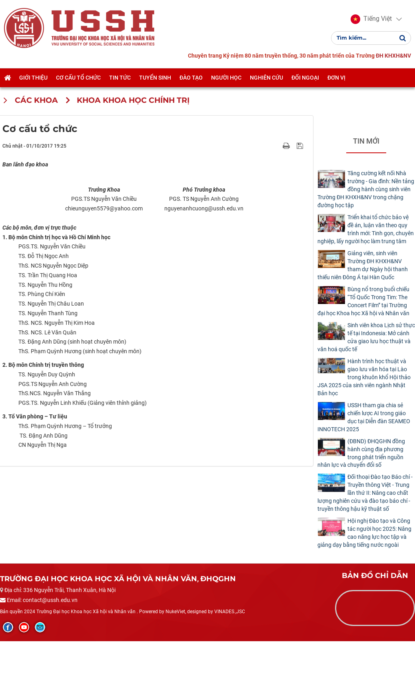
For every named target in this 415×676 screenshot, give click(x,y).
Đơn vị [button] (336, 77)
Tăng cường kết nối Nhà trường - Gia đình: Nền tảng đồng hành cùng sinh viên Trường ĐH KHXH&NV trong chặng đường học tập (365, 189)
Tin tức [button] (120, 77)
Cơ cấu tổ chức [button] (78, 77)
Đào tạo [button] (191, 77)
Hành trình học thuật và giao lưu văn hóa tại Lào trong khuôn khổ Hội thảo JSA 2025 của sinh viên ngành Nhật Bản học (364, 377)
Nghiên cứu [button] (266, 77)
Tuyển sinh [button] (155, 77)
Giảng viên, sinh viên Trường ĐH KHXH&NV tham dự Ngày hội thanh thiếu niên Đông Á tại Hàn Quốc (362, 265)
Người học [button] (226, 77)
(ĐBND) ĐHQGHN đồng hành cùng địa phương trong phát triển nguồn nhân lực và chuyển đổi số (361, 453)
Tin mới (366, 141)
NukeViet (175, 646)
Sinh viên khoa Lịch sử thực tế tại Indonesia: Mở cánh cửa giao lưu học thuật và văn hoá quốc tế (366, 337)
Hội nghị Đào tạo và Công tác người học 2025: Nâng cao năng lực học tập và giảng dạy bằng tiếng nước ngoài (364, 533)
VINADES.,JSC (229, 646)
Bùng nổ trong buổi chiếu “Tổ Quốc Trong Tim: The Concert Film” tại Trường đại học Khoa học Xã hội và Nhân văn (363, 301)
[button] (371, 19)
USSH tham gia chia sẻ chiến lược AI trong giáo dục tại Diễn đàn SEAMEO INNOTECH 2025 (363, 417)
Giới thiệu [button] (33, 77)
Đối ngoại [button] (305, 77)
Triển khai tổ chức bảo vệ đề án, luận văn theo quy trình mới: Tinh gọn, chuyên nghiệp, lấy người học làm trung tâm (365, 229)
